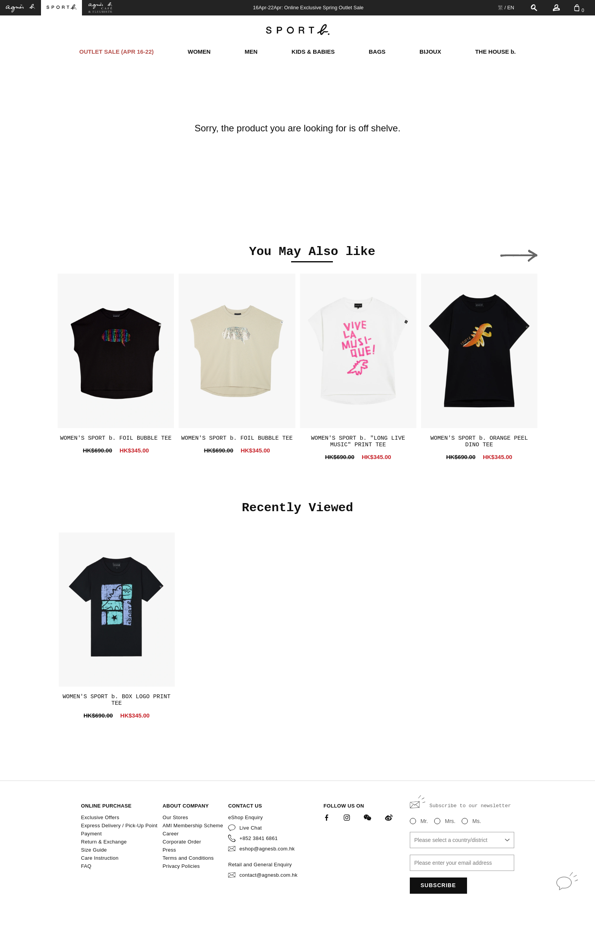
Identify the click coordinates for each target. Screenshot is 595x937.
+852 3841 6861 (258, 838)
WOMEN (199, 51)
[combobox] (462, 840)
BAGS (377, 51)
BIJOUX (430, 51)
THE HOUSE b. (495, 51)
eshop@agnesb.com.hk (267, 849)
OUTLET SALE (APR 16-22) (116, 51)
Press (169, 850)
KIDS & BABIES (313, 51)
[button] (76, 253)
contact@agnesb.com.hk (268, 875)
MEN (251, 51)
